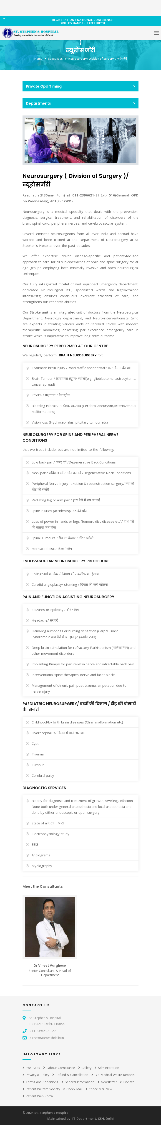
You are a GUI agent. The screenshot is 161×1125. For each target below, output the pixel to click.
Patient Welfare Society (41, 1089)
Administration (107, 1068)
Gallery (84, 1068)
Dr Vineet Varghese (50, 965)
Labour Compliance (59, 1068)
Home (38, 59)
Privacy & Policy (36, 1075)
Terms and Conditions (40, 1082)
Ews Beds (31, 1068)
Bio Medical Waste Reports (113, 1075)
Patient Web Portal (38, 1096)
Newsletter (107, 1082)
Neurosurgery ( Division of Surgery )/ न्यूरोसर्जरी (97, 59)
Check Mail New (99, 1089)
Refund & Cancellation (70, 1075)
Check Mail (72, 1089)
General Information (77, 1082)
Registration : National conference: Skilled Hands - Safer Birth (58, 21)
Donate (127, 1082)
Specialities (55, 59)
